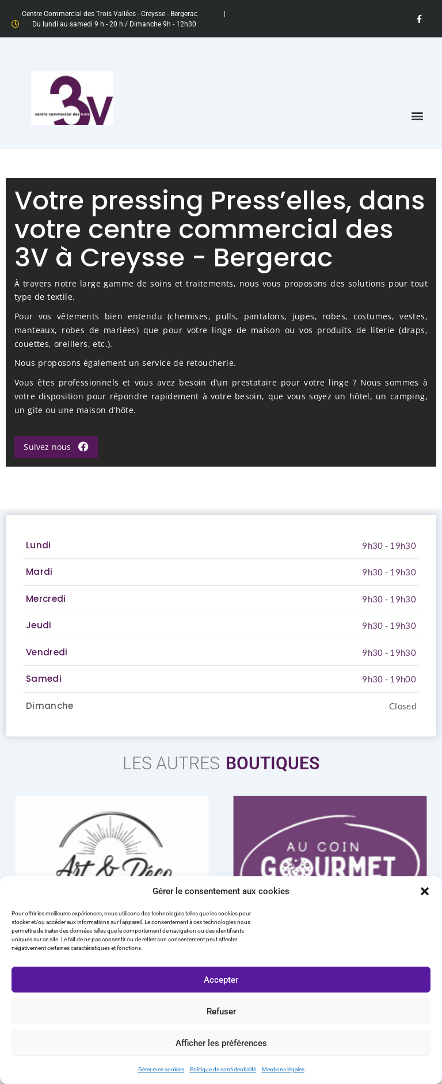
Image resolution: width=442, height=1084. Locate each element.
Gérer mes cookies (161, 1069)
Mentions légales (283, 1069)
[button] (424, 891)
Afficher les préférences (221, 1043)
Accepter (221, 980)
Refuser (221, 1011)
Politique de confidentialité (223, 1069)
